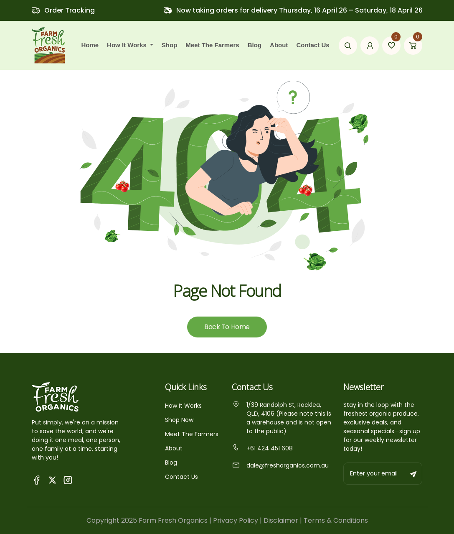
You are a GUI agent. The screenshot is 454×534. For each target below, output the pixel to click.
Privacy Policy (235, 520)
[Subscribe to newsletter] (414, 473)
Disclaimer (281, 520)
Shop (170, 45)
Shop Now (179, 420)
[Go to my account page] (369, 45)
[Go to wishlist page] (391, 45)
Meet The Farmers (191, 434)
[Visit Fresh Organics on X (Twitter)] (52, 480)
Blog (254, 45)
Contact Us (312, 45)
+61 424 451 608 (262, 448)
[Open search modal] (348, 45)
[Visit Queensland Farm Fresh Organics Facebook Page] (37, 479)
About (279, 45)
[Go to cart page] (413, 45)
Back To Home (226, 327)
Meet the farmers (212, 45)
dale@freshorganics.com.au (280, 465)
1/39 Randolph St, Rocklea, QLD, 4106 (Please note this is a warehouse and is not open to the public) (281, 418)
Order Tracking (69, 10)
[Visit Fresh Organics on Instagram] (68, 479)
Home (90, 45)
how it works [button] (127, 45)
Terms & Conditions (336, 520)
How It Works (183, 405)
